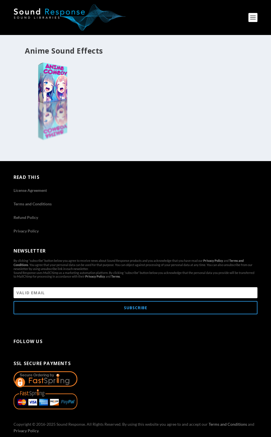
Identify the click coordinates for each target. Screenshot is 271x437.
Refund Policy (26, 217)
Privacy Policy (26, 231)
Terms (115, 276)
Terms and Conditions (33, 203)
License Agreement (30, 190)
